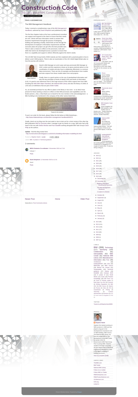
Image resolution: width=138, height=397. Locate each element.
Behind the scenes (103, 267)
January (100, 218)
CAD (108, 263)
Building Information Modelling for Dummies (104, 184)
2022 (97, 158)
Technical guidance (46, 139)
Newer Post (30, 199)
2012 (97, 227)
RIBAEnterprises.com (100, 374)
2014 (97, 221)
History (107, 271)
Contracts (110, 282)
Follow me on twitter (100, 370)
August (99, 200)
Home (57, 199)
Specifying (103, 249)
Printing (108, 289)
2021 (97, 161)
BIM (31, 139)
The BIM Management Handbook (103, 188)
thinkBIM (96, 273)
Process (98, 288)
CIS (110, 288)
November (100, 181)
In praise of (36, 139)
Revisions (106, 293)
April (98, 210)
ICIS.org (96, 382)
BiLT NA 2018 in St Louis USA (106, 24)
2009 (97, 234)
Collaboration (98, 252)
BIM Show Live (108, 278)
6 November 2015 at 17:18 (57, 148)
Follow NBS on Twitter (100, 372)
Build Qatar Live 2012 (100, 282)
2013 (97, 224)
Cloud (97, 280)
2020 (97, 163)
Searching (96, 291)
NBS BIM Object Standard (42, 83)
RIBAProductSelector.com (101, 377)
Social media (98, 295)
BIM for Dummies (41, 123)
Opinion (111, 286)
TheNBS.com (98, 363)
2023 (97, 155)
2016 (97, 173)
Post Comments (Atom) (40, 203)
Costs (103, 276)
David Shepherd (46, 30)
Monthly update (106, 280)
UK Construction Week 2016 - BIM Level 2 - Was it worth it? (107, 57)
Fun (107, 260)
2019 (97, 166)
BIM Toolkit (54, 85)
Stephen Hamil (100, 322)
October (100, 195)
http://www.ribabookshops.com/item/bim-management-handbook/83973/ (49, 117)
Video (104, 288)
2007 (97, 240)
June (99, 205)
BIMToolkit (97, 265)
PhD (112, 295)
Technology (109, 247)
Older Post (84, 199)
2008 (97, 237)
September (100, 197)
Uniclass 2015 (108, 273)
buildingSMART (98, 263)
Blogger (79, 392)
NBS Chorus (109, 265)
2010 (97, 232)
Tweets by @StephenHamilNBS (103, 304)
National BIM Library (60, 83)
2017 (97, 171)
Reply (31, 153)
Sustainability (98, 269)
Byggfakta (106, 295)
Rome (103, 73)
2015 (97, 176)
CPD (112, 293)
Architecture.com (99, 379)
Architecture (97, 262)
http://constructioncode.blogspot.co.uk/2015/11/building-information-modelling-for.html (54, 133)
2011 (97, 229)
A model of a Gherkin (103, 192)
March (99, 213)
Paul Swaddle (56, 125)
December (100, 178)
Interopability (98, 254)
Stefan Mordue (43, 125)
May (98, 208)
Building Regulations (101, 284)
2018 (97, 168)
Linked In (96, 384)
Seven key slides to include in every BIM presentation (107, 40)
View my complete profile (101, 355)
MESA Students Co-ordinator (39, 148)
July (98, 203)
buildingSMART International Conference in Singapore (106, 137)
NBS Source (102, 286)
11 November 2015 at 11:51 (49, 159)
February (100, 216)
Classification (97, 289)
